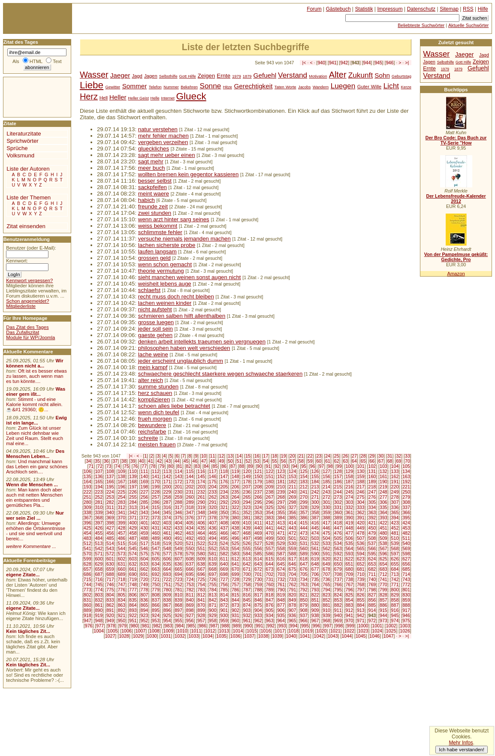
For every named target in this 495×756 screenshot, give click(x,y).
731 (270, 579)
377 (201, 517)
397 (99, 522)
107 (99, 471)
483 (87, 538)
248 (383, 491)
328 (304, 507)
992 (271, 625)
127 (326, 471)
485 (110, 538)
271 (315, 497)
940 (321, 62)
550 (190, 548)
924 (156, 615)
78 (153, 466)
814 (224, 594)
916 (395, 610)
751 (167, 584)
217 (361, 486)
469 (258, 533)
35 (97, 461)
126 (315, 471)
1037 (249, 636)
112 (156, 471)
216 (349, 486)
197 (133, 486)
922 (133, 615)
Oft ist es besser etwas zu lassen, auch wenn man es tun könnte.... (36, 376)
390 (349, 517)
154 (304, 476)
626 (395, 558)
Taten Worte (285, 87)
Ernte (223, 75)
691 (144, 574)
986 (202, 625)
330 (326, 507)
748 (133, 584)
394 (395, 517)
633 (144, 563)
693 (167, 574)
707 (326, 574)
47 (203, 461)
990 (248, 625)
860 (87, 605)
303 (349, 502)
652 (361, 563)
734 (304, 579)
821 (304, 594)
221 (406, 486)
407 (213, 522)
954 (167, 620)
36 (106, 461)
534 (338, 543)
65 (363, 461)
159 (361, 476)
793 (315, 589)
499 (270, 538)
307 (395, 502)
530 (292, 543)
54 (266, 461)
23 (318, 455)
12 (221, 455)
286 (156, 502)
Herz (89, 96)
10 (203, 455)
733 (292, 579)
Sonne (210, 85)
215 (338, 486)
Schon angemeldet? (27, 301)
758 (247, 584)
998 (339, 625)
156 (326, 476)
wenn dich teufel (158, 412)
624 (372, 558)
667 (201, 569)
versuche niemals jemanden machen (184, 238)
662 (144, 569)
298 (292, 502)
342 (133, 512)
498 (258, 538)
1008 (154, 630)
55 (274, 461)
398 (110, 522)
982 (157, 625)
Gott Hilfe (187, 76)
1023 (363, 630)
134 (406, 471)
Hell (104, 97)
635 (167, 563)
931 (235, 615)
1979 (236, 76)
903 (247, 610)
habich (146, 200)
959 (224, 620)
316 (167, 507)
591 (326, 553)
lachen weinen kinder (165, 303)
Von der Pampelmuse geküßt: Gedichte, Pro (456, 257)
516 (133, 543)
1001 (377, 625)
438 (235, 527)
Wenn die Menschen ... (32, 484)
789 (270, 589)
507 (361, 538)
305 (372, 502)
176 (224, 481)
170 (156, 481)
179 (258, 481)
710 (361, 574)
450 (372, 527)
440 (258, 527)
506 (349, 538)
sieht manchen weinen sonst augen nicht (189, 277)
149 (247, 476)
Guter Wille (369, 86)
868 (178, 605)
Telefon (155, 87)
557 (270, 548)
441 (270, 527)
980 (134, 625)
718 (121, 579)
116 (201, 471)
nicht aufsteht (155, 309)
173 (190, 481)
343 (144, 512)
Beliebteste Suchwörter (421, 25)
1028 (124, 636)
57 (292, 461)
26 (345, 455)
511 (406, 538)
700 (247, 574)
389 (338, 517)
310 (99, 507)
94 (294, 466)
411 (258, 522)
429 (133, 527)
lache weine (153, 354)
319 (201, 507)
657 (87, 569)
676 (304, 569)
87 (232, 466)
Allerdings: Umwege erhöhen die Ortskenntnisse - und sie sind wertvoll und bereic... (35, 531)
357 (304, 512)
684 (395, 569)
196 (121, 486)
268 (281, 497)
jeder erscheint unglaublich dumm (180, 361)
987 (214, 625)
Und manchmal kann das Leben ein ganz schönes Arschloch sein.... (36, 466)
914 (372, 610)
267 (270, 497)
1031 (166, 636)
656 (406, 563)
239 (281, 491)
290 (201, 502)
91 (268, 466)
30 (380, 455)
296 (270, 502)
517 (144, 543)
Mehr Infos (461, 743)
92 (277, 466)
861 (99, 605)
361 (349, 512)
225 (121, 491)
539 (395, 543)
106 (87, 471)
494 (213, 538)
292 (224, 502)
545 (133, 548)
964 (281, 620)
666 (190, 569)
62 (336, 461)
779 (156, 589)
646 (292, 563)
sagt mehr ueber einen (166, 155)
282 (110, 502)
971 (361, 620)
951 (133, 620)
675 (292, 569)
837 (156, 599)
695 (190, 574)
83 (197, 466)
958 (213, 620)
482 (406, 533)
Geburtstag (401, 76)
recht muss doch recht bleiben (176, 296)
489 (156, 538)
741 (383, 579)
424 (406, 522)
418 (338, 522)
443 (292, 527)
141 (156, 476)
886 (383, 605)
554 (235, 548)
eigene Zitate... (22, 574)
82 (188, 466)
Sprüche (16, 148)
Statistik (364, 9)
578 (178, 553)
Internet (167, 98)
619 (315, 558)
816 (247, 594)
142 (167, 476)
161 (383, 476)
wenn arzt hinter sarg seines (173, 219)
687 (99, 574)
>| (407, 62)
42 (159, 461)
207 (247, 486)
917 (406, 610)
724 (190, 579)
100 (349, 466)
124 (292, 471)
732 (281, 579)
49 (221, 461)
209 (270, 486)
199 (156, 486)
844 (235, 599)
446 (326, 527)
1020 (322, 630)
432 (167, 527)
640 (224, 563)
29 (371, 455)
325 (270, 507)
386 (304, 517)
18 (274, 455)
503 (315, 538)
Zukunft (360, 75)
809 (167, 594)
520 (178, 543)
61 (327, 461)
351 (235, 512)
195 (110, 486)
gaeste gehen (155, 335)
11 (212, 455)
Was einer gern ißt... (35, 391)
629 (99, 563)
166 (110, 481)
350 (224, 512)
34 (88, 461)
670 (235, 569)
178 (247, 481)
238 (270, 491)
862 (110, 605)
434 (190, 527)
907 (292, 610)
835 (133, 599)
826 (361, 594)
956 (190, 620)
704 (292, 574)
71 (91, 466)
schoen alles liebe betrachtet (174, 406)
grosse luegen (156, 322)
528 (270, 543)
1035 (221, 636)
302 (338, 502)
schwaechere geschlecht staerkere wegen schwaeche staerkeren (220, 373)
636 (178, 563)
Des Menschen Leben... (35, 454)
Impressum (390, 9)
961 (247, 620)
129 (349, 471)
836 (144, 599)
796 (349, 589)
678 (326, 569)
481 (395, 533)
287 (167, 502)
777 (133, 589)
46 (194, 461)
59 (310, 461)
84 (206, 466)
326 (281, 507)
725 (201, 579)
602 (121, 558)
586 (270, 553)
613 (247, 558)
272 (326, 497)
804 (110, 594)
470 (270, 533)
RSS (468, 9)
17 (266, 455)
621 (338, 558)
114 (178, 471)
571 (99, 553)
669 (224, 569)
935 (281, 615)
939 (326, 615)
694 (178, 574)
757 (235, 584)
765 (326, 584)
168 (133, 481)
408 (224, 522)
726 (213, 579)
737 (338, 579)
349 (213, 512)
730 (258, 579)
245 (349, 491)
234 (224, 491)
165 (99, 481)
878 (292, 605)
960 (235, 620)
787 (247, 589)
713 (395, 574)
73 (109, 466)
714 (406, 574)
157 (338, 476)
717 (110, 579)
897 (178, 610)
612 (235, 558)
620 (326, 558)
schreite (148, 438)
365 (395, 512)
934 (270, 615)
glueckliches (153, 148)
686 (87, 574)
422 (383, 522)
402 (156, 522)
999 (350, 625)
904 (258, 610)
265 (247, 497)
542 (99, 548)
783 (201, 589)
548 (167, 548)
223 (99, 491)
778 (144, 589)
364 (383, 512)
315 (156, 507)
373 (156, 517)
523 (213, 543)
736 (326, 579)
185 (326, 481)
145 (201, 476)
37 (115, 461)
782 (190, 589)
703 (281, 574)
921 (121, 615)
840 (190, 599)
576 (156, 553)
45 (186, 461)
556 (258, 548)
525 (235, 543)
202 (190, 486)
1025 (391, 630)
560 (304, 548)
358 (315, 512)
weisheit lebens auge (164, 283)
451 (383, 527)
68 (389, 461)
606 (167, 558)
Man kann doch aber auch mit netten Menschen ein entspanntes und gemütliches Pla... (34, 497)
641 (235, 563)
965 (292, 620)
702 (270, 574)
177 (235, 481)
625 (383, 558)
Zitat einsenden (25, 226)
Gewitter (113, 87)
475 (326, 533)
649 (326, 563)
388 (326, 517)
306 (383, 502)
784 (213, 589)
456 (110, 533)
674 (281, 569)
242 (315, 491)
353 (258, 512)
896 (167, 610)
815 (235, 594)
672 (258, 569)
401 (144, 522)
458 (133, 533)
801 (406, 589)
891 (110, 610)
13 (230, 455)
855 (361, 599)
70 (407, 461)
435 (201, 527)
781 (178, 589)
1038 (263, 636)
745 (99, 584)
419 (349, 522)
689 (121, 574)
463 (190, 533)
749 (144, 584)
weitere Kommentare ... (31, 546)
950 (121, 620)
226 (133, 491)
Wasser (94, 74)
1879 (247, 76)
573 (121, 553)
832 (99, 599)
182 (292, 481)
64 (354, 461)
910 (326, 610)
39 (133, 461)
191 (395, 481)
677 (315, 569)
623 (361, 558)
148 (235, 476)
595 (372, 553)
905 (270, 610)
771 (395, 584)
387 (315, 517)
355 (281, 512)
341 (121, 512)
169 (144, 481)
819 (281, 594)
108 (110, 471)
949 (110, 620)
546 (144, 548)
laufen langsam (157, 251)
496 (235, 538)
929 (213, 615)
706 (315, 574)
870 (201, 605)
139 (133, 476)
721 (156, 579)
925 (167, 615)
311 (110, 507)
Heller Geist (138, 98)
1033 (193, 636)
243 (326, 491)
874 (247, 605)
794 (326, 589)
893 (133, 610)
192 (406, 481)
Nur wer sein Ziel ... (35, 515)
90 (259, 466)
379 (224, 517)
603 (133, 558)
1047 (388, 636)
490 (167, 538)
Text (57, 61)
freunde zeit (153, 206)
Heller (118, 97)
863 (121, 605)
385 (292, 517)
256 (144, 497)
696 (201, 574)
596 (383, 553)
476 (338, 533)
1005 (113, 630)
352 (247, 512)
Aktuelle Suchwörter (468, 25)
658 (99, 569)
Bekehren (189, 87)
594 (361, 553)
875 (258, 605)
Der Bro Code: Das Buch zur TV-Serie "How (456, 140)
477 (349, 533)
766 (338, 584)
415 (304, 522)
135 (87, 476)
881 (326, 605)
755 (213, 584)
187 (349, 481)
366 (406, 512)
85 (215, 466)
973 (383, 620)
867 (167, 605)
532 (315, 543)
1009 (168, 630)
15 (248, 455)
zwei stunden (154, 213)
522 (201, 543)
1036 (235, 636)
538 (383, 543)
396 (87, 522)
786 (235, 589)
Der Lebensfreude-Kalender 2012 (456, 198)
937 (304, 615)
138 (121, 476)
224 (110, 491)
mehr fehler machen (163, 136)
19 (283, 455)
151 (270, 476)
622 (349, 558)
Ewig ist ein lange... (36, 420)
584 (247, 553)
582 (224, 553)
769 (372, 584)
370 (121, 517)
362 (361, 512)
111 (144, 471)
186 (338, 481)
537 (372, 543)
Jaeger (120, 75)
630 (110, 563)
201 (178, 486)
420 (361, 522)
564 (349, 548)
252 (99, 497)
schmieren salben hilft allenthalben (182, 316)
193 (87, 486)
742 (395, 579)
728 (235, 579)
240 (292, 491)
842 (213, 599)
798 (372, 589)
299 (304, 502)
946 (390, 62)
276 (372, 497)
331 (338, 507)
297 (281, 502)
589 (304, 553)
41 (150, 461)
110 (133, 471)
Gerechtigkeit (253, 86)
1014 (238, 630)
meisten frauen (157, 444)
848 (281, 599)
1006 (126, 630)
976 (89, 625)
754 (201, 584)
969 (338, 620)
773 (87, 589)
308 (406, 502)
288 (178, 502)
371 (133, 517)
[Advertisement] (29, 96)
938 (315, 615)
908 (304, 610)
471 (281, 533)
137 (110, 476)
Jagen (150, 75)
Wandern (321, 87)
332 (349, 507)
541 (87, 548)
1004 (99, 630)
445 (315, 527)
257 (156, 497)
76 (135, 466)
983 (168, 625)
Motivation (318, 76)
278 (395, 497)
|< (304, 62)
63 (345, 461)
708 (338, 574)
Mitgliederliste (21, 306)
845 (247, 599)
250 (406, 491)
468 (247, 533)
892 (121, 610)
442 (281, 527)
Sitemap (449, 9)
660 (121, 569)
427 (110, 527)
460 (156, 533)
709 (349, 574)
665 (178, 569)
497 (247, 538)
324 (258, 507)
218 (372, 486)
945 (378, 62)
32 (398, 455)
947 (87, 620)
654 (383, 563)
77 (144, 466)
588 (292, 553)
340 (110, 512)
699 (235, 574)
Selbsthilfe (168, 76)
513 (99, 543)
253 (110, 497)
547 (156, 548)
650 (338, 563)
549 (178, 548)
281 (99, 502)
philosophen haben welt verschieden (184, 348)
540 (406, 543)
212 (304, 486)
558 (281, 548)
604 (144, 558)
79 (162, 466)
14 (239, 455)
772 (406, 584)
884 (361, 605)
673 (270, 569)
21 (301, 455)
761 (281, 584)
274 (349, 497)
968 (326, 620)
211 (292, 486)
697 (213, 574)
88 (241, 466)
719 (133, 579)
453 (406, 527)
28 (363, 455)
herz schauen (155, 393)
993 (282, 625)
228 (156, 491)
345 (167, 512)
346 (178, 512)
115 (190, 471)
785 (224, 589)
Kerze (406, 87)
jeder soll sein (155, 328)
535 (349, 543)
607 (178, 558)
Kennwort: (17, 260)
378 (213, 517)
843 (224, 599)
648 (315, 563)
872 (224, 605)
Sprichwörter (22, 141)
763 (304, 584)
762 (292, 584)
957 (201, 620)
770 (383, 584)
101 (361, 466)
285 (144, 502)
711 (372, 574)
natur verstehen (158, 129)
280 (87, 502)
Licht (391, 85)
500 (281, 538)
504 (326, 538)
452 (395, 527)
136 (99, 476)
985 (191, 625)
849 (292, 599)
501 (292, 538)
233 (213, 491)
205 (224, 486)
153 (292, 476)
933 (258, 615)
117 (213, 471)
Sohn (382, 75)
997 (328, 625)
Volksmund (20, 155)
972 (372, 620)
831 (87, 599)
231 (190, 491)
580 (201, 553)
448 (349, 527)
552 (213, 548)
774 (99, 589)
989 (237, 625)
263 (224, 497)
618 (304, 558)
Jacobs (304, 87)
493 (201, 538)
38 (124, 461)
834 (121, 599)
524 (224, 543)
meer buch (151, 168)
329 (315, 507)
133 (395, 471)
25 (336, 455)
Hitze (227, 87)
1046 (374, 636)
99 (339, 466)
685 (406, 569)
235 (235, 491)
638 (201, 563)
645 (281, 563)
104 (395, 466)
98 (330, 466)
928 (201, 615)
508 (372, 538)
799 (383, 589)
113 (167, 471)
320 (213, 507)
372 (144, 517)
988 (225, 625)
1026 (405, 630)
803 (99, 594)
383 (270, 517)
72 (100, 466)
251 (87, 497)
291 (213, 502)
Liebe (91, 85)
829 (395, 594)
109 (121, 471)
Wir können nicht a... (34, 363)
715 (87, 579)
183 (304, 481)
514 (110, 543)
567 (383, 548)
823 (326, 594)
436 (213, 527)
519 (167, 543)
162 (395, 476)
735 (315, 579)
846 (258, 599)
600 (99, 558)
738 (349, 579)
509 (383, 538)
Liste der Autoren (27, 169)
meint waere (153, 193)
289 (190, 502)
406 (201, 522)
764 (315, 584)
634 (156, 563)
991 (259, 625)
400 (133, 522)
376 (190, 517)
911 (338, 610)
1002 (391, 625)
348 (201, 512)
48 (212, 461)
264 (235, 497)
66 (371, 461)
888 (406, 605)
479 (372, 533)
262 (213, 497)
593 (349, 553)
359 (326, 512)
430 (144, 527)
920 (110, 615)
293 (235, 502)
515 (121, 543)
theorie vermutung (161, 271)
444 (304, 527)
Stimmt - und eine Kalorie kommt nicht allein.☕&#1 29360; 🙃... (34, 404)
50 (230, 461)
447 (338, 527)
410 (247, 522)
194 (99, 486)
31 (389, 455)
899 (201, 610)
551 (201, 548)
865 (144, 605)
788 (258, 589)
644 (270, 563)
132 (383, 471)
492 (190, 538)
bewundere (152, 425)
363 (372, 512)
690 (133, 574)
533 (326, 543)
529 (281, 543)
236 (247, 491)
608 (190, 558)
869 (190, 605)
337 (406, 507)
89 (250, 466)
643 (258, 563)
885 (372, 605)
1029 (138, 636)
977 (100, 625)
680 (349, 569)
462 (178, 533)
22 (310, 455)
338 (87, 512)
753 (190, 584)
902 (235, 610)
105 (406, 466)
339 (99, 512)
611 (224, 558)
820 (292, 594)
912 (349, 610)
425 (87, 527)
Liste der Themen (28, 197)
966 (304, 620)
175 (213, 481)
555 (247, 548)
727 (224, 579)
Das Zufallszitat (22, 332)
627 (406, 558)
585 (258, 553)
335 (383, 507)
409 (235, 522)
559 (292, 548)
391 (361, 517)
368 (99, 517)
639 (213, 563)
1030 (152, 636)
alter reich (150, 380)
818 (270, 594)
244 (338, 491)
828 (383, 594)
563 (338, 548)
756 (224, 584)
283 (121, 502)
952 (144, 620)
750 (156, 584)
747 (121, 584)
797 (361, 589)
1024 (377, 630)
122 (270, 471)
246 (361, 491)
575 (144, 553)
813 (213, 594)
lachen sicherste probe (166, 245)
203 (201, 486)
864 (133, 605)
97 (321, 466)
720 (144, 579)
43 (168, 461)
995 (305, 625)
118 (224, 471)
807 (144, 594)
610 (213, 558)
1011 (196, 630)
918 (87, 615)
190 (383, 481)
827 (372, 594)
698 (224, 574)
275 (361, 497)
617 (292, 558)
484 (99, 538)
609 (201, 558)
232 (201, 491)
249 (395, 491)
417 (326, 522)
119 (235, 471)
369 (110, 517)
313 (133, 507)
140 (144, 476)
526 (247, 543)
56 (283, 461)
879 (304, 605)
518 (156, 543)
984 (180, 625)
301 (326, 502)
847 (270, 599)
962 (258, 620)
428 (121, 527)
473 (304, 533)
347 (190, 512)
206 (235, 486)
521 (190, 543)
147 (224, 476)
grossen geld (154, 258)
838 (167, 599)
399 (121, 522)
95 (303, 466)
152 (281, 476)
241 (304, 491)
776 (121, 589)
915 (383, 610)
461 (167, 533)
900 (213, 610)
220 (395, 486)
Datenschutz (421, 9)
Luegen (343, 85)
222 (87, 491)
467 (235, 533)
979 (123, 625)
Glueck (191, 96)
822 (315, 594)
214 (326, 486)
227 (144, 491)
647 (304, 563)
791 (292, 589)
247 (372, 491)
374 (167, 517)
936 (292, 615)
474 (315, 533)
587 (281, 553)
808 (156, 594)
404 (178, 522)
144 (190, 476)
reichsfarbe (152, 431)
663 (156, 569)
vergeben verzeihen (163, 142)
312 (121, 507)
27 (354, 455)
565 (361, 548)
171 (167, 481)
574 (133, 553)
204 (213, 486)
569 (406, 548)
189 (372, 481)
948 (99, 620)
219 (383, 486)
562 (326, 548)
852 (326, 599)
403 (167, 522)
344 (156, 512)
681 (361, 569)
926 (178, 615)
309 (87, 507)
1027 (110, 636)
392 (372, 517)
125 (304, 471)
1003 (405, 625)
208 (258, 486)
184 (315, 481)
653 (372, 563)
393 (383, 517)
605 (156, 558)
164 (87, 481)
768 (361, 584)
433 (178, 527)
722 (167, 579)
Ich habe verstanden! (461, 749)
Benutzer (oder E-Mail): (31, 247)
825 (349, 594)
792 (304, 589)
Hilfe (483, 9)
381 (247, 517)
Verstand (292, 75)
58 (301, 461)
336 (395, 507)
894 (144, 610)
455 (99, 533)
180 (270, 481)
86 (223, 466)
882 (338, 605)
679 (338, 569)
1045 (361, 636)
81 (179, 466)
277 (383, 497)
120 (247, 471)
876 (270, 605)
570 (87, 553)
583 (235, 553)
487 (133, 538)
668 (213, 569)
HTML (36, 61)
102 (372, 466)
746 (110, 584)
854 (349, 599)
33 (407, 455)
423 (395, 522)
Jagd (137, 75)
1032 (180, 636)
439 (247, 527)
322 (235, 507)
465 (213, 533)
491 (178, 538)
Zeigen (206, 75)
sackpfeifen (152, 187)
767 (349, 584)
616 (281, 558)
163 (406, 476)
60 (318, 461)
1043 (333, 636)
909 (315, 610)
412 (270, 522)
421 (372, 522)
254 (121, 497)
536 (361, 543)
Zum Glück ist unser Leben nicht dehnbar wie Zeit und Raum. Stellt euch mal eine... (34, 435)
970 (349, 620)
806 (133, 594)
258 (167, 497)
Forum (314, 9)
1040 (291, 636)
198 (144, 486)
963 (270, 620)
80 (170, 466)
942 (344, 62)
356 (292, 512)
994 (294, 625)
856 (372, 599)
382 (258, 517)
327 (292, 507)
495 (224, 538)
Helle (154, 98)
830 (406, 594)
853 (338, 599)
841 (201, 599)
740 (372, 579)
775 (110, 589)
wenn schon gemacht (165, 264)
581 (213, 553)
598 (406, 553)
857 (383, 599)
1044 (346, 636)
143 (178, 476)
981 (145, 625)
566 (372, 548)
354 (270, 512)
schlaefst (149, 290)
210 (281, 486)
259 (178, 497)
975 (406, 620)
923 (144, 615)
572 (110, 553)
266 (258, 497)
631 (121, 563)
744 (87, 584)
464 (201, 533)
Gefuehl (265, 75)
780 (167, 589)
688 (110, 574)
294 (247, 502)
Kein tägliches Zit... (28, 631)
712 (383, 574)
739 (361, 579)
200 (167, 486)
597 (395, 553)
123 (281, 471)
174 (201, 481)
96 (312, 466)
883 (349, 605)
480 (383, 533)
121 (258, 471)
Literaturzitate (23, 133)
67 (380, 461)
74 (117, 466)
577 (167, 553)
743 (406, 579)
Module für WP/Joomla (30, 337)
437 (224, 527)
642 (247, 563)
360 (338, 512)
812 (201, 594)
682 (372, 569)
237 (258, 491)
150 (258, 476)
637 (190, 563)
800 (395, 589)
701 (258, 574)
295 (258, 502)
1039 (277, 636)
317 (178, 507)
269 (292, 497)
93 (286, 466)
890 (99, 610)
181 (281, 481)
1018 (294, 630)
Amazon (456, 273)
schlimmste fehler (160, 232)
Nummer (171, 87)
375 (178, 517)
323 (247, 507)
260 (190, 497)
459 (144, 533)
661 (133, 569)
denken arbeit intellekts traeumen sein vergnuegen (202, 341)
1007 (141, 630)
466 (224, 533)
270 (304, 497)
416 (315, 522)
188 (361, 481)
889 (87, 610)
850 (304, 599)
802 (87, 594)
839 (178, 599)
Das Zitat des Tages (27, 327)
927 (190, 615)
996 (316, 625)
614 (258, 558)
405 (190, 522)
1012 (210, 630)
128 (338, 471)
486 (121, 538)
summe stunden (158, 386)
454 (87, 533)
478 (361, 533)
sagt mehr (150, 161)
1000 (363, 625)
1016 (266, 630)
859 (406, 599)
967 (315, 620)
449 (361, 527)
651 (349, 563)
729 (247, 579)
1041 (305, 636)
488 (144, 538)
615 (270, 558)
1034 (207, 636)
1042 (319, 636)
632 (133, 563)
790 (281, 589)
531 (304, 543)
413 (281, 522)
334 (372, 507)
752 (178, 584)
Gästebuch (338, 9)
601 (110, 558)
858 (395, 599)
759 (258, 584)
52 (248, 461)
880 (315, 605)
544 (121, 548)
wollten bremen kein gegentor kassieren (188, 174)
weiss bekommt (157, 226)
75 (126, 466)
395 (406, 517)
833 (110, 599)
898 (190, 610)
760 (270, 584)
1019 (307, 630)
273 (338, 497)
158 (349, 476)
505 (338, 538)
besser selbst (155, 181)
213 (315, 486)
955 (178, 620)
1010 (182, 630)
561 (315, 548)
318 (190, 507)
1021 (335, 630)
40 (141, 461)
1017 (280, 630)
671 (247, 569)
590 (315, 553)
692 (156, 574)
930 (224, 615)
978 (111, 625)
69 (398, 461)
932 (247, 615)
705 (304, 574)
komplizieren (154, 399)
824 (338, 594)
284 (133, 502)
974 (395, 620)
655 (395, 563)
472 (292, 533)
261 (201, 497)
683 (383, 569)
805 (121, 594)
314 (144, 507)
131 (372, 471)
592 (338, 553)
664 (167, 569)
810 (178, 594)
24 (327, 455)
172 (178, 481)
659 (110, 569)
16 (257, 455)
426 (99, 527)
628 (87, 563)
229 (167, 491)
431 (156, 527)
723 (178, 579)
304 (361, 502)
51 (239, 461)
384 (281, 517)
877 (281, 605)
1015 (252, 630)
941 (333, 62)
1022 (349, 630)
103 (383, 466)
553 (224, 548)
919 (99, 615)
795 (338, 589)
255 (133, 497)
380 (235, 517)
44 (177, 461)
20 (292, 455)
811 (190, 594)
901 (224, 610)
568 (395, 548)
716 (99, 579)
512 (87, 543)
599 (87, 558)
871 (213, 605)
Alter (338, 74)
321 (224, 507)
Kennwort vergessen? (29, 280)
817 (258, 594)
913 (361, 610)
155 (315, 476)
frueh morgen (155, 419)
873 (235, 605)
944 (367, 62)
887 (395, 605)
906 (281, 610)
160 (372, 476)
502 (304, 538)
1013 (224, 630)
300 (315, 502)
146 (213, 476)
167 (121, 481)
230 (178, 491)
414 (292, 522)
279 (406, 497)
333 (361, 507)
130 (361, 471)
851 (315, 599)
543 (110, 548)
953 (156, 620)
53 (257, 461)
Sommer (134, 86)
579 (190, 553)
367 (87, 517)
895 (156, 610)
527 (258, 543)
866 (156, 605)
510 (395, 538)
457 (121, 533)
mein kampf (153, 367)
